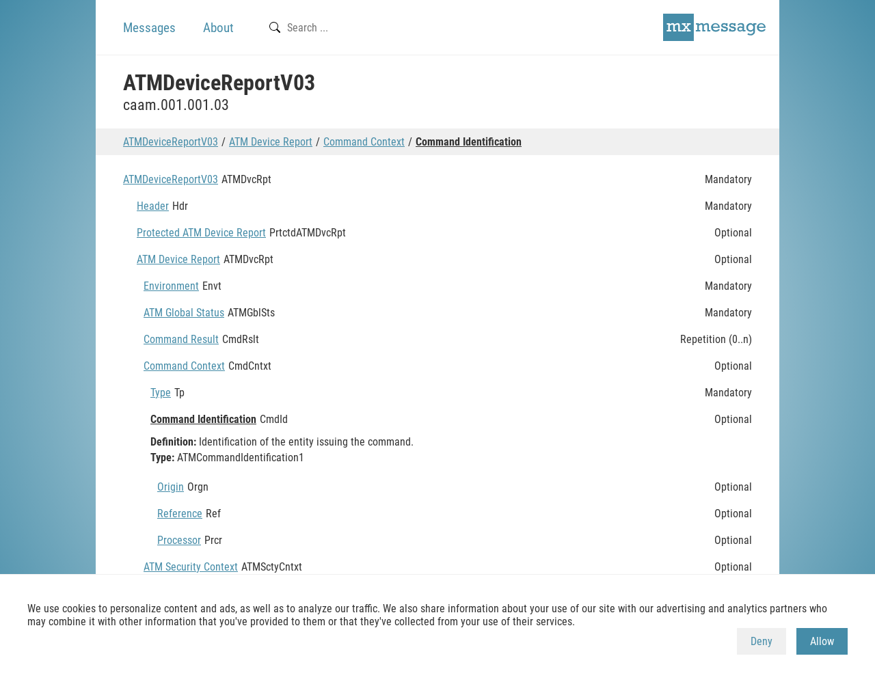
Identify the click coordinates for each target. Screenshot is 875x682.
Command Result (181, 339)
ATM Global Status (184, 312)
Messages (149, 28)
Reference (179, 513)
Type (160, 392)
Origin (170, 486)
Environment (171, 285)
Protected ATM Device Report (201, 232)
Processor (179, 540)
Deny (761, 641)
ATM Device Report (270, 141)
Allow (822, 641)
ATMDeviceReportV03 (170, 141)
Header (153, 206)
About (218, 28)
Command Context (364, 141)
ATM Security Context (191, 566)
